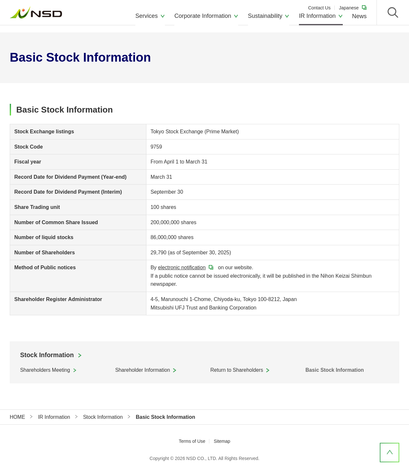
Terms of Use (192, 441)
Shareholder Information (143, 370)
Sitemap (222, 441)
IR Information (317, 21)
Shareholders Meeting (45, 370)
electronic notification (182, 267)
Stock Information (47, 355)
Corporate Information (202, 21)
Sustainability (265, 21)
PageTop (389, 452)
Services (146, 21)
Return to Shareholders (237, 370)
